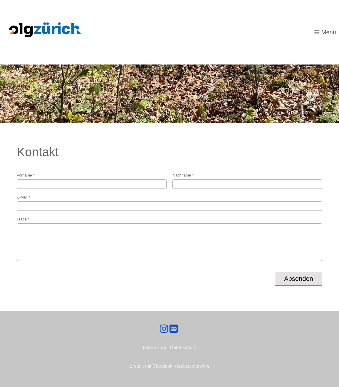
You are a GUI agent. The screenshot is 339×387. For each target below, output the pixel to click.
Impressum (154, 347)
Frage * (169, 239)
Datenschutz (183, 347)
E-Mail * (169, 203)
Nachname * (247, 181)
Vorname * (92, 181)
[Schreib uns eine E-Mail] (174, 329)
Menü (325, 32)
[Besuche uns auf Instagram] (164, 329)
